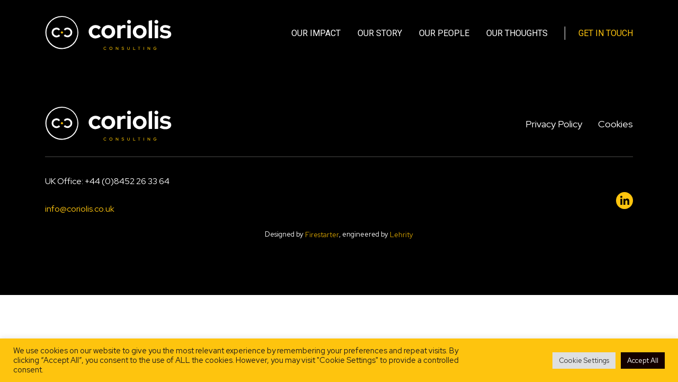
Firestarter (322, 235)
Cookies (615, 124)
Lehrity (401, 235)
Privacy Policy (553, 124)
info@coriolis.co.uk (79, 208)
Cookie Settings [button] (584, 360)
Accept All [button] (642, 360)
